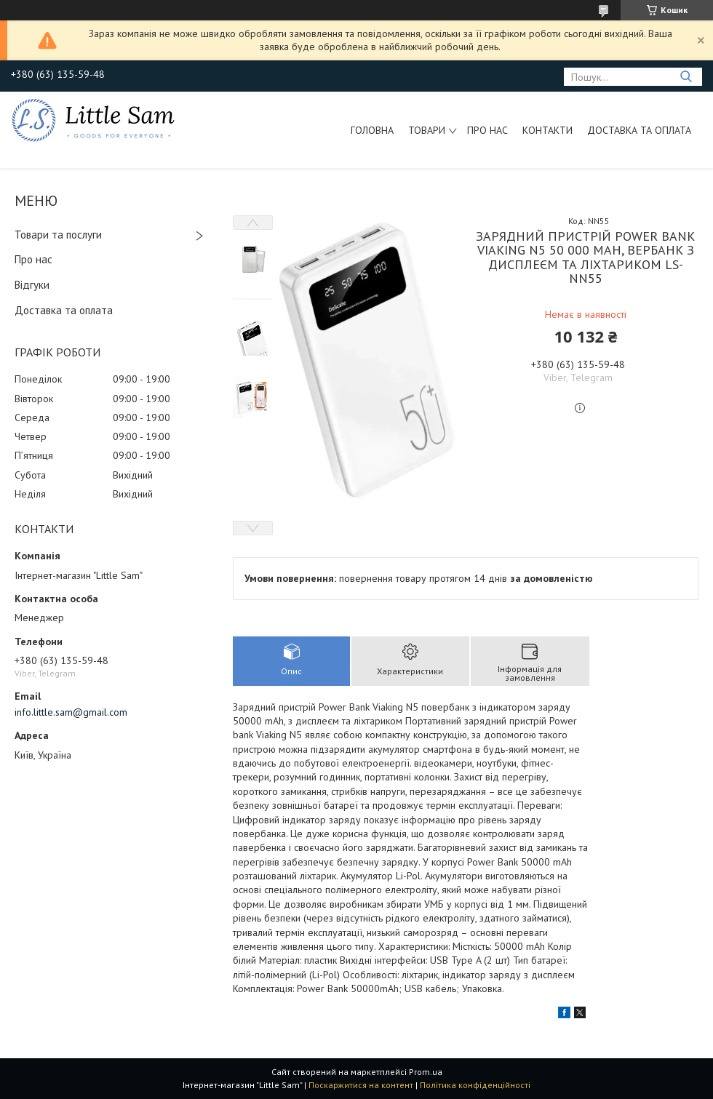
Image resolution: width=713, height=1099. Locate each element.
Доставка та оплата (639, 130)
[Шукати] (685, 77)
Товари (426, 130)
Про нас (487, 130)
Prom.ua (425, 1071)
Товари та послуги (58, 234)
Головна (372, 130)
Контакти (547, 130)
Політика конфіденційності (475, 1084)
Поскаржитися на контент (360, 1084)
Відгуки (32, 285)
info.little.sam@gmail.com (71, 712)
